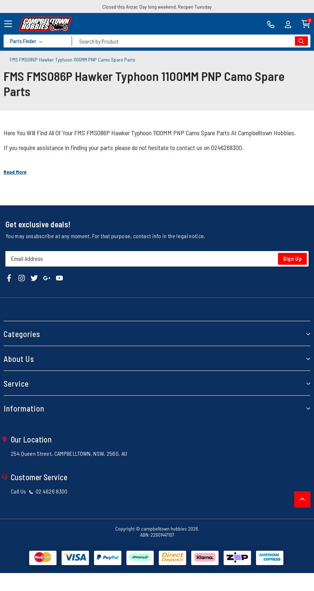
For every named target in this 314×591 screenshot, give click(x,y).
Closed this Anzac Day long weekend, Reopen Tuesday (157, 7)
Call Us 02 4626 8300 (39, 491)
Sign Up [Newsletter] (292, 258)
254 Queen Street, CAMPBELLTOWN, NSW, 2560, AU (69, 453)
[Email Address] (157, 259)
